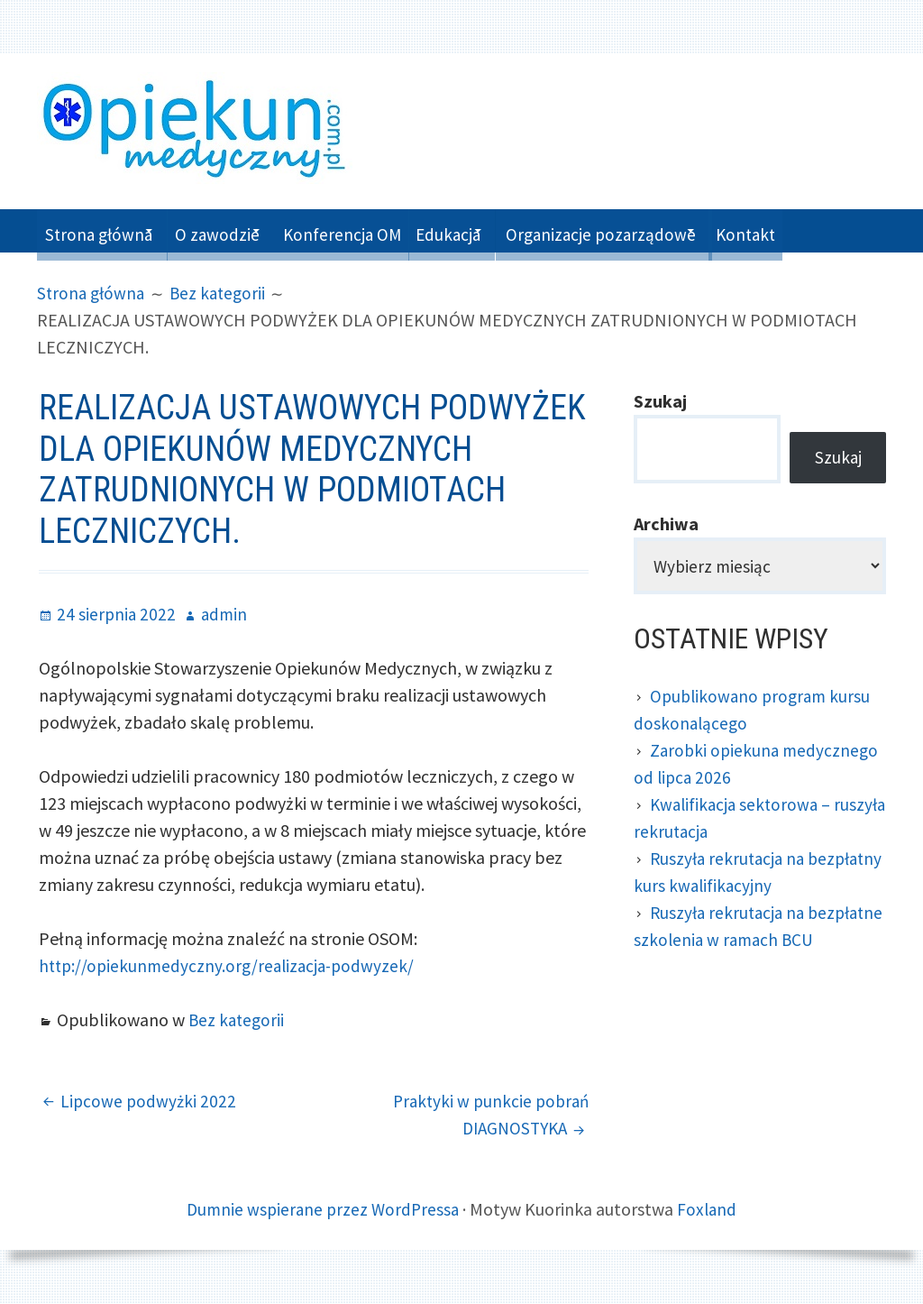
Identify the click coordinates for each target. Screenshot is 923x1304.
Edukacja (501, 230)
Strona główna (104, 230)
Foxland (710, 1209)
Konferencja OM (381, 230)
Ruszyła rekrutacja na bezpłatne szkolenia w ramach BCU (749, 945)
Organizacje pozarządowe (669, 230)
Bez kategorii (238, 1019)
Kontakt (836, 230)
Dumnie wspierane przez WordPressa (322, 1209)
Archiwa (666, 528)
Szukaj (660, 401)
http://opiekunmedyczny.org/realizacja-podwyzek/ (232, 965)
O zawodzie (240, 230)
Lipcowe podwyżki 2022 (149, 1100)
